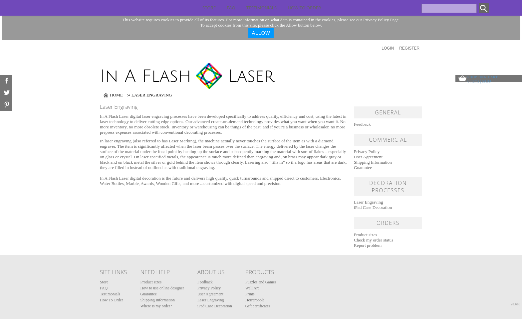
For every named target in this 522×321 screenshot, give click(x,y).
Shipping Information (373, 162)
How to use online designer (162, 288)
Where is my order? (156, 306)
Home (116, 94)
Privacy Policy (367, 151)
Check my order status (373, 240)
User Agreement (368, 156)
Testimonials (261, 8)
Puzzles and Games (260, 282)
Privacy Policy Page (380, 19)
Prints (250, 294)
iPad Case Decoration (373, 207)
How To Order (304, 8)
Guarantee (363, 167)
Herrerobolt (254, 300)
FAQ (231, 8)
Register (409, 48)
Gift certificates (257, 306)
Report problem (368, 245)
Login (388, 48)
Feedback (362, 124)
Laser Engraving (368, 202)
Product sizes (365, 234)
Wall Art (252, 288)
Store (209, 8)
